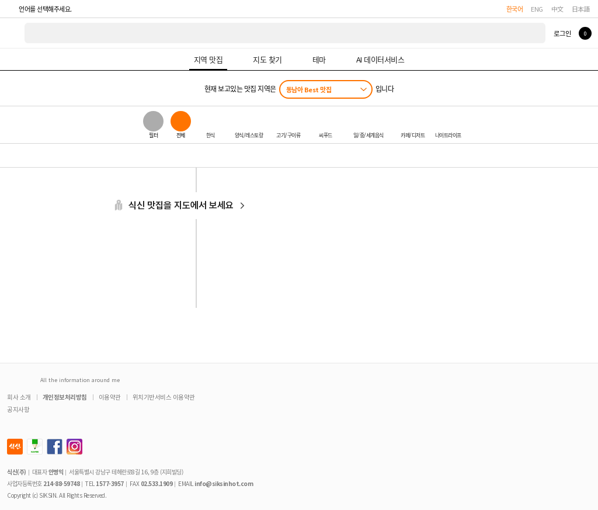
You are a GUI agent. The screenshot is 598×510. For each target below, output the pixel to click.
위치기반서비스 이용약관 (164, 397)
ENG (537, 8)
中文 (557, 8)
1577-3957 (110, 483)
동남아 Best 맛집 (309, 89)
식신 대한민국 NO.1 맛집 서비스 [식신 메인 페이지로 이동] (13, 33)
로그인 (562, 33)
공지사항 (18, 409)
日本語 (581, 8)
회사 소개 (19, 397)
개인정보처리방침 (65, 397)
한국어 (514, 8)
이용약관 (110, 397)
